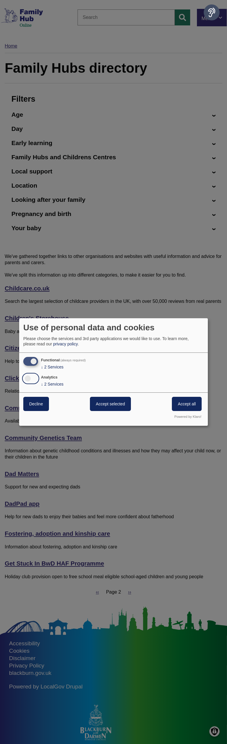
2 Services (52, 367)
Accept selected (110, 404)
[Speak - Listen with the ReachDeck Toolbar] (212, 12)
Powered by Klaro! (188, 416)
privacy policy (65, 344)
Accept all (187, 404)
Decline (36, 404)
